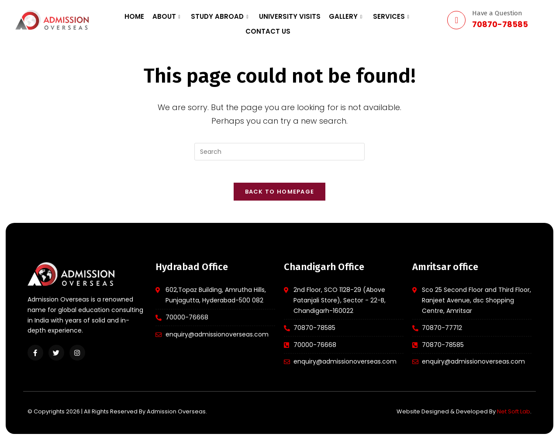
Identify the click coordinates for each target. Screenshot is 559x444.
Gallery (314, 19)
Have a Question (497, 13)
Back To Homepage (279, 196)
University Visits (263, 19)
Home (119, 19)
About (147, 19)
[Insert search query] (279, 151)
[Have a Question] (456, 20)
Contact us (404, 19)
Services (356, 19)
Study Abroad (196, 19)
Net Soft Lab (513, 416)
